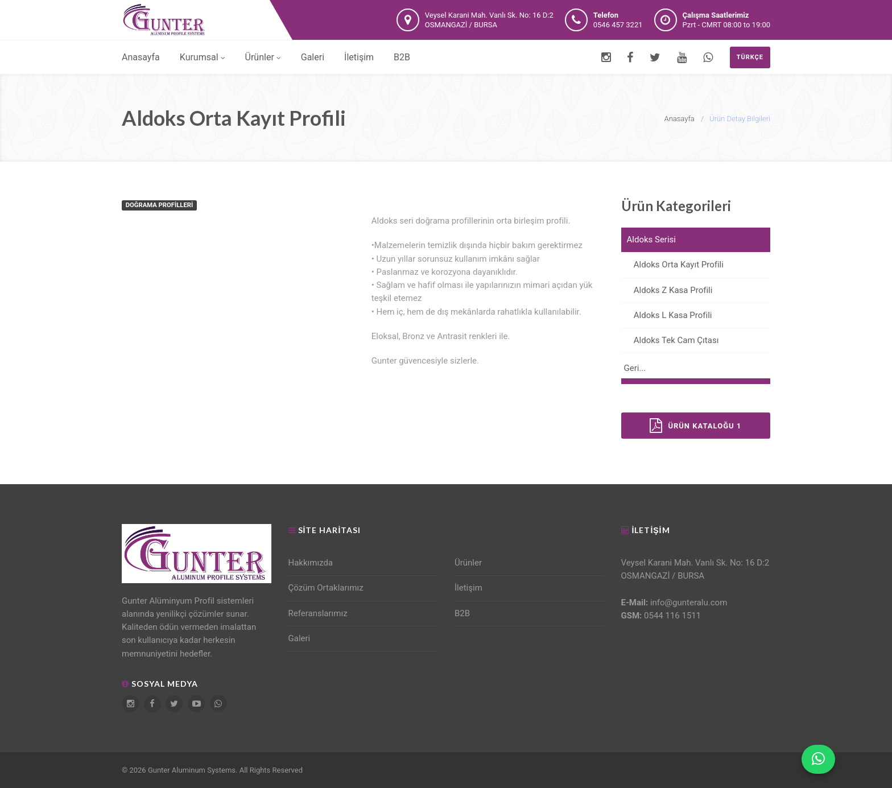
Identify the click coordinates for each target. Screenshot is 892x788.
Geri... (635, 368)
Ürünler (263, 57)
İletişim (359, 57)
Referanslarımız (318, 613)
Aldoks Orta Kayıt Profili (672, 264)
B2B (402, 57)
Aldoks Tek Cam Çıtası (670, 340)
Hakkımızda (310, 563)
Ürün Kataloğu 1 (695, 425)
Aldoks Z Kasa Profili (667, 290)
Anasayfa (141, 57)
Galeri (312, 57)
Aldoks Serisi (651, 239)
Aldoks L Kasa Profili (666, 315)
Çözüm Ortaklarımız (326, 588)
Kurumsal (202, 57)
